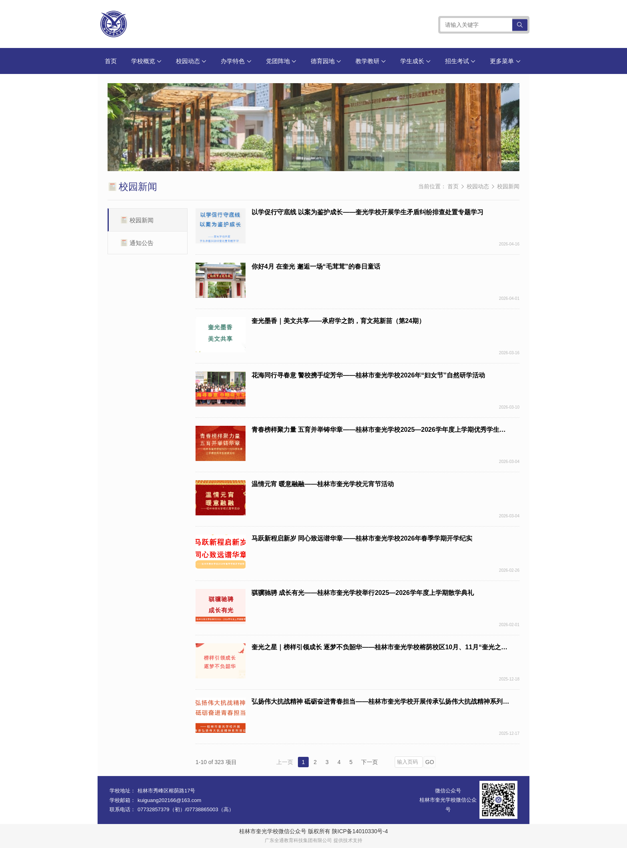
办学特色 (236, 61)
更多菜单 (505, 61)
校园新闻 (508, 186)
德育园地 (326, 61)
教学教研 (370, 61)
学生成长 (415, 61)
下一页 (369, 762)
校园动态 (191, 61)
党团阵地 (281, 61)
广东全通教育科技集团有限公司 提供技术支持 (313, 840)
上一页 (284, 762)
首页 (111, 61)
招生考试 (460, 61)
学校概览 (146, 61)
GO (429, 762)
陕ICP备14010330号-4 (360, 831)
